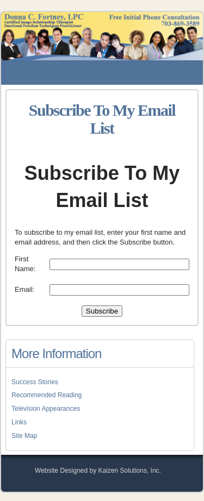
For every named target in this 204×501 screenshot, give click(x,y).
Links (19, 422)
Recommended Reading (46, 395)
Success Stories (34, 382)
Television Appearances (45, 408)
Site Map (24, 436)
